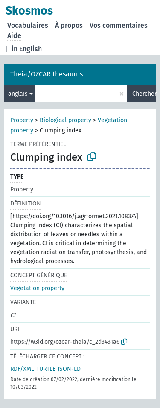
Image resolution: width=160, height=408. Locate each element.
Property (21, 120)
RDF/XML (22, 369)
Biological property (65, 120)
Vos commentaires (119, 25)
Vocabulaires (27, 25)
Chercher (144, 93)
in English (27, 49)
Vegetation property (37, 288)
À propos (69, 25)
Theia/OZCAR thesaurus (46, 74)
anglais (18, 93)
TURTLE (45, 369)
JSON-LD (69, 369)
